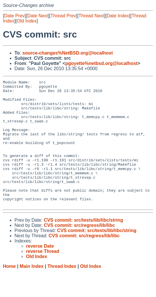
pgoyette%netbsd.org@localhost (101, 63)
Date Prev (14, 15)
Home (9, 291)
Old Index (26, 20)
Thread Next (91, 15)
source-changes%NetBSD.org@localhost (67, 53)
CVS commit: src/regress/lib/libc (79, 250)
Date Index (118, 15)
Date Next (37, 15)
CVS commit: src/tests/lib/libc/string (83, 245)
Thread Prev (63, 15)
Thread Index (61, 291)
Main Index (32, 291)
